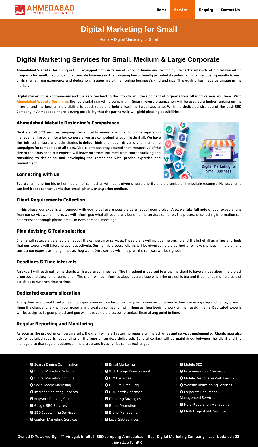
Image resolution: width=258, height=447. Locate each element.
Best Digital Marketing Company (176, 436)
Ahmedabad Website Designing (42, 101)
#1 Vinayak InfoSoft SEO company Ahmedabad (102, 436)
